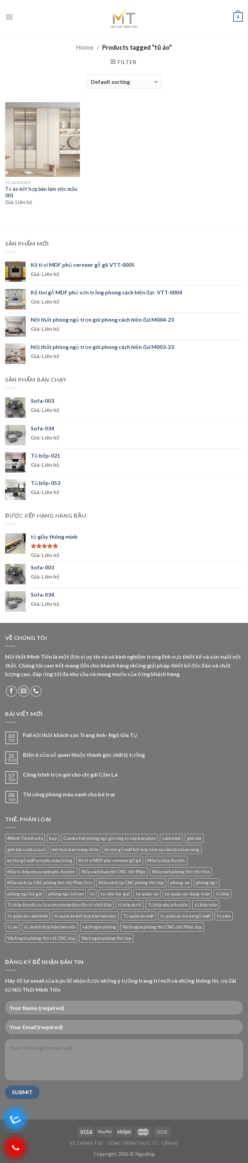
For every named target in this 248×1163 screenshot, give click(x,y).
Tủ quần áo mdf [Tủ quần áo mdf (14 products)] (138, 916)
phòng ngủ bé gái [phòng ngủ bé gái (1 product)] (24, 894)
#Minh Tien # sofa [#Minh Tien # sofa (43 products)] (25, 838)
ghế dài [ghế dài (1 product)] (194, 838)
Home (84, 47)
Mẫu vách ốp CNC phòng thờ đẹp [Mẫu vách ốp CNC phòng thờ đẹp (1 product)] (131, 882)
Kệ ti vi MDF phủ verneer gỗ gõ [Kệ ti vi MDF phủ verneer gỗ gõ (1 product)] (110, 860)
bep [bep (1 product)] (53, 838)
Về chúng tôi (86, 1143)
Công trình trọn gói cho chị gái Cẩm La (70, 774)
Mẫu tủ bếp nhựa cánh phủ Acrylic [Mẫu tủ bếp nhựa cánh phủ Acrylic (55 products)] (41, 871)
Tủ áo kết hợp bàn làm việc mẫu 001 (41, 192)
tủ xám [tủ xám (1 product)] (224, 916)
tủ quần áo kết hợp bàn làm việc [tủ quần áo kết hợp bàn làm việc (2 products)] (85, 916)
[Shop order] (124, 82)
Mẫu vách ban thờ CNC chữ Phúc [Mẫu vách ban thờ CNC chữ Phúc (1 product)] (113, 871)
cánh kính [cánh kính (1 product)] (171, 838)
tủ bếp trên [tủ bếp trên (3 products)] (205, 904)
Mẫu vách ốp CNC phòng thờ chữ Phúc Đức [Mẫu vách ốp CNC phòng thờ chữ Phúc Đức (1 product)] (50, 882)
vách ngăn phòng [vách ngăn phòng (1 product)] (99, 927)
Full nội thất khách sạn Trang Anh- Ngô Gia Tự (80, 735)
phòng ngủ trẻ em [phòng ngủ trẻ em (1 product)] (66, 894)
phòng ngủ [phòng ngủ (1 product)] (206, 882)
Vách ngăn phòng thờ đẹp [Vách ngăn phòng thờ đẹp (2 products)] (106, 938)
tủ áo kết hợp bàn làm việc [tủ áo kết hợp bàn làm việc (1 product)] (50, 927)
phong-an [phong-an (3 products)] (180, 882)
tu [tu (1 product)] (92, 894)
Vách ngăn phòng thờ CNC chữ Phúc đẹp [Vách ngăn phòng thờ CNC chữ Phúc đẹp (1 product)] (162, 927)
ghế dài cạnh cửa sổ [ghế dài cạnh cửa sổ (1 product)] (26, 849)
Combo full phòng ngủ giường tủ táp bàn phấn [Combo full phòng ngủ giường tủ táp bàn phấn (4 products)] (109, 838)
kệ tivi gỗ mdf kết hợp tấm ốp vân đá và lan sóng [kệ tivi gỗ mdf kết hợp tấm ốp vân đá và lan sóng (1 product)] (152, 849)
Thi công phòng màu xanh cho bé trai (69, 794)
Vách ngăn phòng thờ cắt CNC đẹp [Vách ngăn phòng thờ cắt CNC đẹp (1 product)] (41, 938)
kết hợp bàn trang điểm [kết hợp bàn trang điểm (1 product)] (75, 849)
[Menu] (9, 17)
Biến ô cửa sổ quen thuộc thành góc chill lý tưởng (84, 754)
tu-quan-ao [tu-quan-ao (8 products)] (147, 894)
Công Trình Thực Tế (132, 1143)
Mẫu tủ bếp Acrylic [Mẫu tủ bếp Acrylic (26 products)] (166, 860)
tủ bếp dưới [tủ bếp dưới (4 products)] (129, 904)
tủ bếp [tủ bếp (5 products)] (222, 894)
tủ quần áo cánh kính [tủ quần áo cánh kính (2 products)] (27, 916)
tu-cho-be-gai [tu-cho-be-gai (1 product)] (114, 894)
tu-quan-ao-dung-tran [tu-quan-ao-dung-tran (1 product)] (187, 894)
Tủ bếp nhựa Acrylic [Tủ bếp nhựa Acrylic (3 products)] (168, 904)
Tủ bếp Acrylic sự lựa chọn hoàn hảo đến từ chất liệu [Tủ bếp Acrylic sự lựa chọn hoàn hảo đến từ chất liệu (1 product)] (59, 904)
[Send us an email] (23, 691)
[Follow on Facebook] (11, 691)
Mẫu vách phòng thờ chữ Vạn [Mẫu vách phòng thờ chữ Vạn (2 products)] (181, 871)
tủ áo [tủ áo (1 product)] (12, 927)
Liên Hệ (170, 1143)
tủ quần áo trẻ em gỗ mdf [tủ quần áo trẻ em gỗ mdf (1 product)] (185, 916)
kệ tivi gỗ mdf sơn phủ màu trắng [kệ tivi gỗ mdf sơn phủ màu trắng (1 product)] (39, 860)
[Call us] (36, 691)
